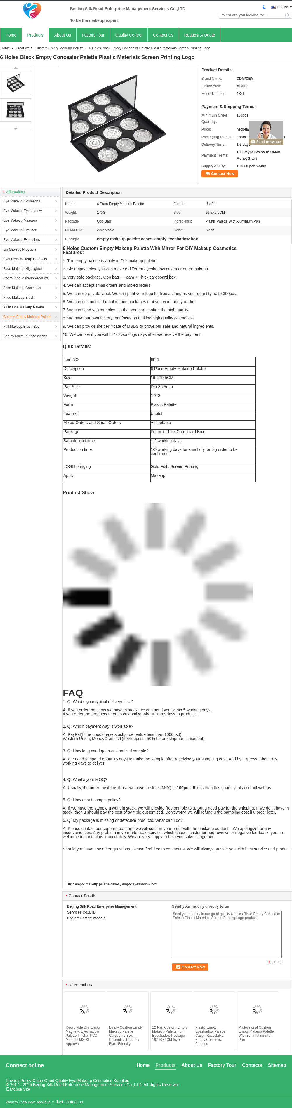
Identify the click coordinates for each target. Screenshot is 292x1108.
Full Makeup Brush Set (21, 326)
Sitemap (277, 1065)
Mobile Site (18, 1089)
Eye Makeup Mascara (20, 220)
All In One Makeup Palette (23, 307)
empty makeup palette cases (97, 884)
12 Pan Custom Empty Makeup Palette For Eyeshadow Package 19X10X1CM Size (169, 1033)
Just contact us (69, 1102)
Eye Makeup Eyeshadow (22, 211)
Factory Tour (93, 35)
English (283, 7)
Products (35, 35)
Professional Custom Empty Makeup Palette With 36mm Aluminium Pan (256, 1033)
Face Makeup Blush (18, 298)
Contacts (252, 1065)
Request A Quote (199, 35)
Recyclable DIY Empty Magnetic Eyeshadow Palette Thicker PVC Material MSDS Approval (83, 1035)
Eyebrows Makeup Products (25, 259)
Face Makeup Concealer (22, 288)
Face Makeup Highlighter (22, 269)
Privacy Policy (18, 1080)
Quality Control (128, 35)
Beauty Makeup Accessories (25, 336)
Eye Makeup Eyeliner (19, 230)
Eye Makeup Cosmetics (21, 201)
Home (11, 35)
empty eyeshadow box (139, 884)
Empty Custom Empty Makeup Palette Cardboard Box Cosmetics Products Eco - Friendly (126, 1035)
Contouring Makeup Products (25, 278)
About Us (62, 35)
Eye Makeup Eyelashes (21, 240)
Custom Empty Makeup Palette (59, 48)
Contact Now (222, 173)
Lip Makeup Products (19, 249)
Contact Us (163, 35)
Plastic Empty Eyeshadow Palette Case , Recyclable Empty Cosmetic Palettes (210, 1035)
